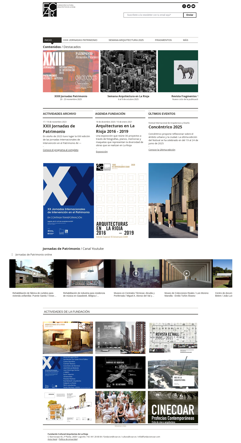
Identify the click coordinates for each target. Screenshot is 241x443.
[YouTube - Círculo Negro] (193, 6)
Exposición (102, 151)
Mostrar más (120, 425)
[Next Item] (192, 78)
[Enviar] (189, 15)
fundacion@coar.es (112, 436)
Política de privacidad (68, 439)
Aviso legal (52, 439)
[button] (32, 254)
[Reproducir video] (35, 273)
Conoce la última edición (162, 149)
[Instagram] (184, 6)
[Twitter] (189, 6)
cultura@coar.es (129, 436)
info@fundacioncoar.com (149, 436)
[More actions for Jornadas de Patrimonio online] (32, 254)
